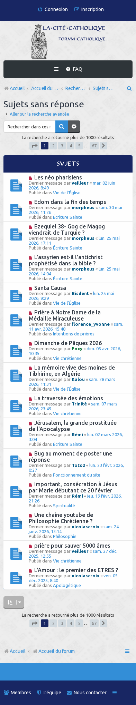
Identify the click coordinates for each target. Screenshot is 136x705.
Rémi (77, 434)
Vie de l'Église (67, 192)
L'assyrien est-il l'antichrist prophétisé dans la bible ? (66, 260)
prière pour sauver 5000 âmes (72, 545)
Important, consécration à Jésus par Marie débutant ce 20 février (73, 487)
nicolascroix (85, 526)
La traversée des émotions (68, 398)
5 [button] (79, 145)
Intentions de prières (73, 333)
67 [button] (94, 145)
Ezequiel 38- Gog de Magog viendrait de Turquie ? (67, 229)
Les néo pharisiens (58, 177)
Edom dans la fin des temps (70, 202)
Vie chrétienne (67, 358)
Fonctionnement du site (76, 474)
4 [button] (71, 145)
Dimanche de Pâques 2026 (68, 343)
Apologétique (67, 585)
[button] (34, 146)
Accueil (18, 651)
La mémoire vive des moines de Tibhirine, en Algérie (72, 370)
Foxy (77, 348)
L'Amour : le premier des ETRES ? (76, 570)
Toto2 (78, 465)
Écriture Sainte (67, 217)
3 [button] (62, 145)
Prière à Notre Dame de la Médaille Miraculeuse (65, 315)
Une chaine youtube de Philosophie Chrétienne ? (61, 518)
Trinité (79, 403)
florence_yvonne (91, 324)
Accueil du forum (53, 651)
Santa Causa (50, 288)
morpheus (83, 207)
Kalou (78, 379)
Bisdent (80, 293)
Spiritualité (64, 505)
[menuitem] (52, 9)
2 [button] (53, 145)
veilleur (80, 182)
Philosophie (64, 536)
